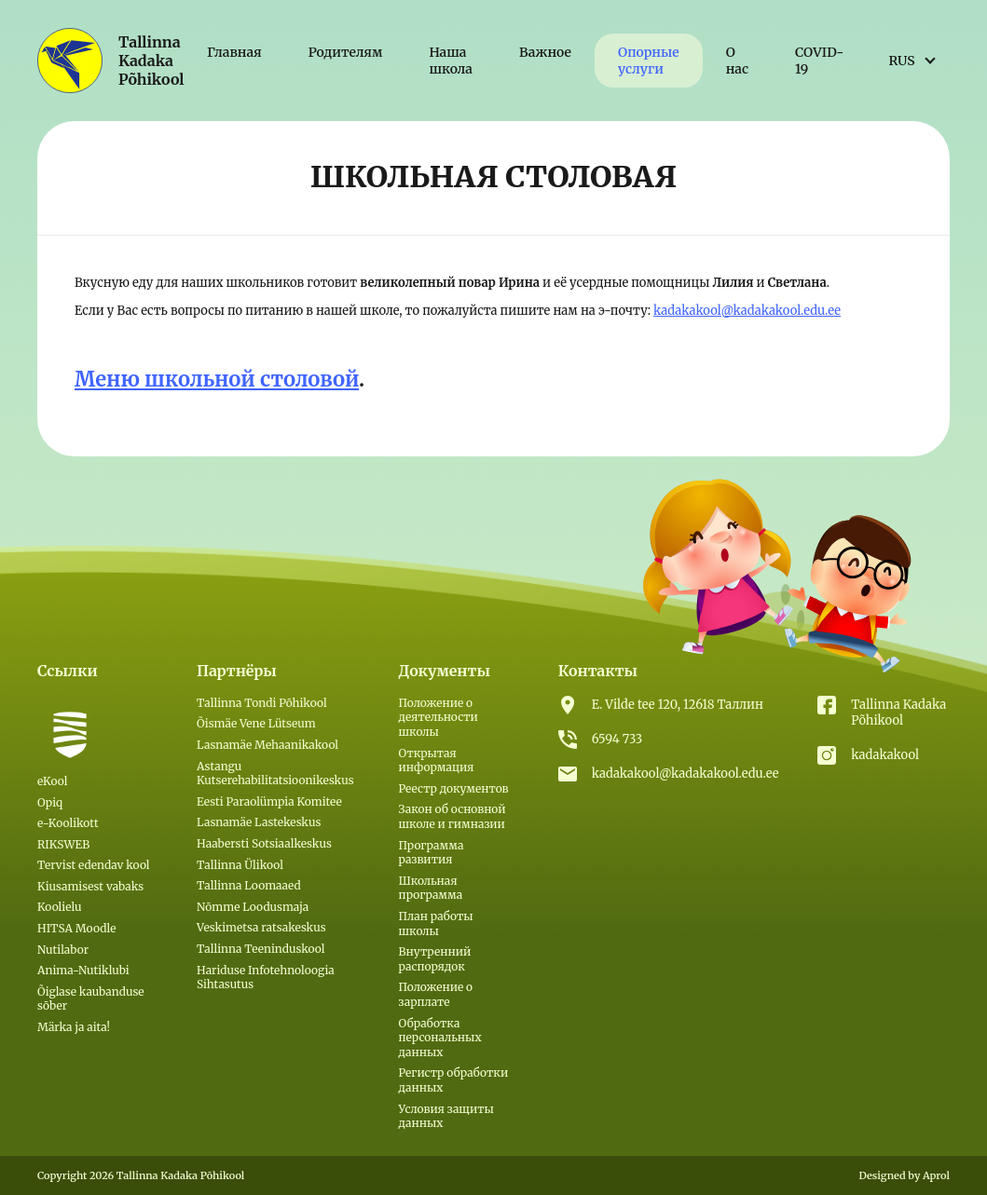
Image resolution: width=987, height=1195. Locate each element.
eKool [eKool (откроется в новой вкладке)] (52, 781)
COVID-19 (819, 60)
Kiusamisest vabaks (90, 886)
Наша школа (451, 60)
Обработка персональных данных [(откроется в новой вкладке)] (440, 1037)
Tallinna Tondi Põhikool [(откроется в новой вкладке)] (262, 703)
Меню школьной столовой (217, 379)
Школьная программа (431, 888)
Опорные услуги (648, 60)
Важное (545, 52)
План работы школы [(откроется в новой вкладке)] (436, 923)
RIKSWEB (63, 844)
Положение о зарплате (436, 994)
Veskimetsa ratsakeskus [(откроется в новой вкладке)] (261, 927)
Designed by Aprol (904, 1175)
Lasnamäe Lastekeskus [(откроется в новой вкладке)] (259, 822)
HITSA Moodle (77, 928)
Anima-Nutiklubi (83, 970)
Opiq (49, 802)
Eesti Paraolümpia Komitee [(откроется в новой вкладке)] (269, 801)
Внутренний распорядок (435, 958)
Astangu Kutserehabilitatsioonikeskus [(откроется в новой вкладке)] (275, 773)
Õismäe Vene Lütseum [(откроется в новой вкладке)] (256, 723)
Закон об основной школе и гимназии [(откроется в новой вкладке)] (452, 816)
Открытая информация (436, 760)
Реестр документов (454, 788)
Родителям (345, 52)
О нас (737, 60)
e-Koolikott (68, 823)
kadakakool (885, 755)
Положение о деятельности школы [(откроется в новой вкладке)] (438, 717)
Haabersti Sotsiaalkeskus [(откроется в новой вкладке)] (264, 843)
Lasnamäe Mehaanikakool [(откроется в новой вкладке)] (267, 745)
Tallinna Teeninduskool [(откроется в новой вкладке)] (260, 949)
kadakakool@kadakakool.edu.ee (747, 311)
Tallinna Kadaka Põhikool (898, 712)
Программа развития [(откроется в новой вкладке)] (431, 852)
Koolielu (59, 907)
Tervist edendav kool (93, 865)
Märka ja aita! (73, 1027)
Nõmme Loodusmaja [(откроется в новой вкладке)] (252, 907)
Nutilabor (63, 950)
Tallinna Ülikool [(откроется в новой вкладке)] (240, 865)
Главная (234, 52)
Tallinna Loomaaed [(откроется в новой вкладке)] (249, 885)
